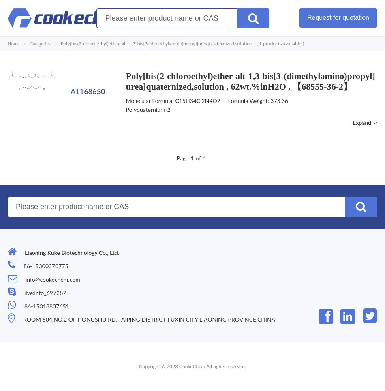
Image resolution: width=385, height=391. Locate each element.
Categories (40, 43)
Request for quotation (338, 17)
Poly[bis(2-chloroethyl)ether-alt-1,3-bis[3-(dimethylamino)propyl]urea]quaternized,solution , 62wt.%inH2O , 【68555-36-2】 (250, 81)
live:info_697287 (45, 292)
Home (13, 43)
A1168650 (88, 91)
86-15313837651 (46, 306)
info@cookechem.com (53, 279)
